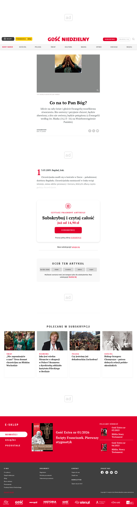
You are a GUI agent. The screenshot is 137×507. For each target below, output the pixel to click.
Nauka (83, 47)
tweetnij (94, 130)
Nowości (10, 434)
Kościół (22, 47)
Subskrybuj (68, 230)
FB (90, 130)
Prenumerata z (23, 39)
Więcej (129, 47)
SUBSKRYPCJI (76, 237)
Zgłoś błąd (9, 492)
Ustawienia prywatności (46, 478)
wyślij (98, 130)
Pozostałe (10, 445)
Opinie (99, 47)
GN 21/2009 (41, 131)
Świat (53, 47)
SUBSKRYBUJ (110, 39)
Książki (10, 440)
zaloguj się (124, 39)
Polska (38, 47)
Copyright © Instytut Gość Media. (110, 492)
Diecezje (114, 47)
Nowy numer (7, 47)
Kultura (68, 47)
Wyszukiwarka (133, 39)
